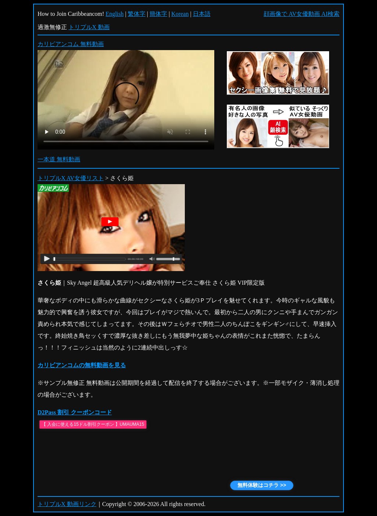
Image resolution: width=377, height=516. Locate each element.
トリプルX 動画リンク (67, 504)
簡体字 (158, 14)
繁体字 (136, 14)
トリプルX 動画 (89, 27)
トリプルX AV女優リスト (71, 178)
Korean (179, 14)
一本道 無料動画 (59, 159)
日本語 (202, 14)
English (115, 14)
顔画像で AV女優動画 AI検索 (301, 14)
